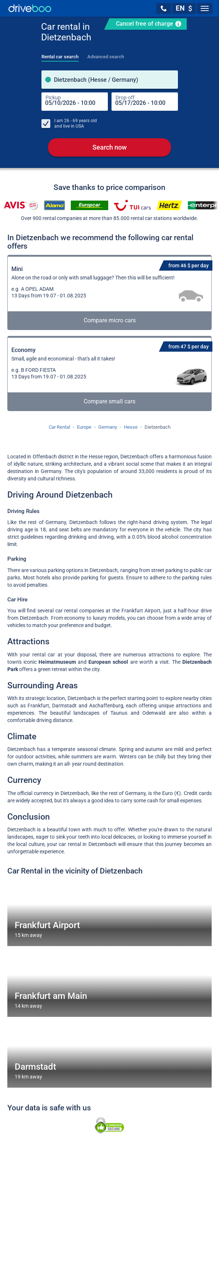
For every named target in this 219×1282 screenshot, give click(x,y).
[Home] (30, 8)
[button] (163, 8)
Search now (109, 147)
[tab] (60, 54)
